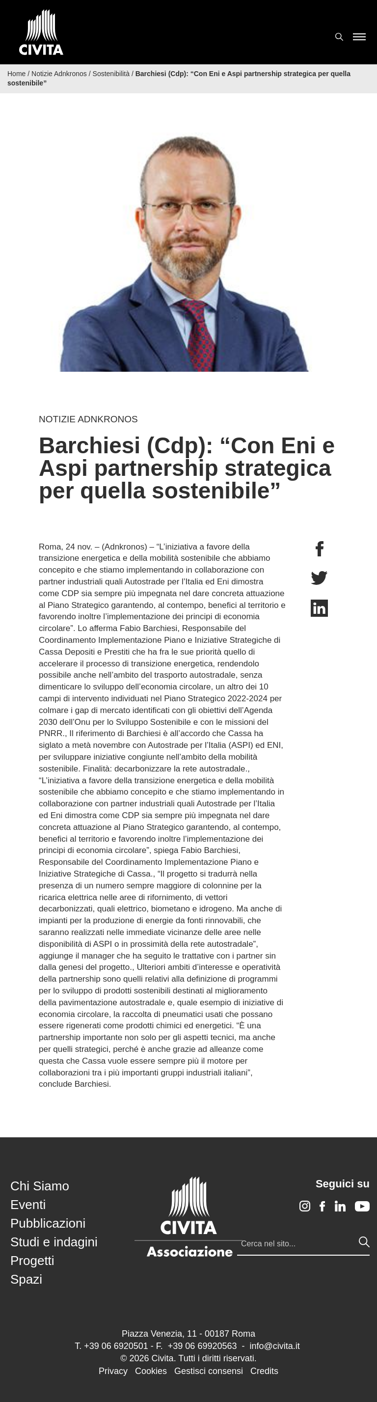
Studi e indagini (54, 1242)
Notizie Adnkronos (59, 74)
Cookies (151, 1371)
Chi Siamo (39, 1186)
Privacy (113, 1371)
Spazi (26, 1279)
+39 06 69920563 (202, 1346)
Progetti (32, 1260)
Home (16, 74)
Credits (264, 1371)
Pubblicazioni (47, 1223)
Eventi (28, 1204)
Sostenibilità (111, 74)
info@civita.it (274, 1346)
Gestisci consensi (208, 1371)
